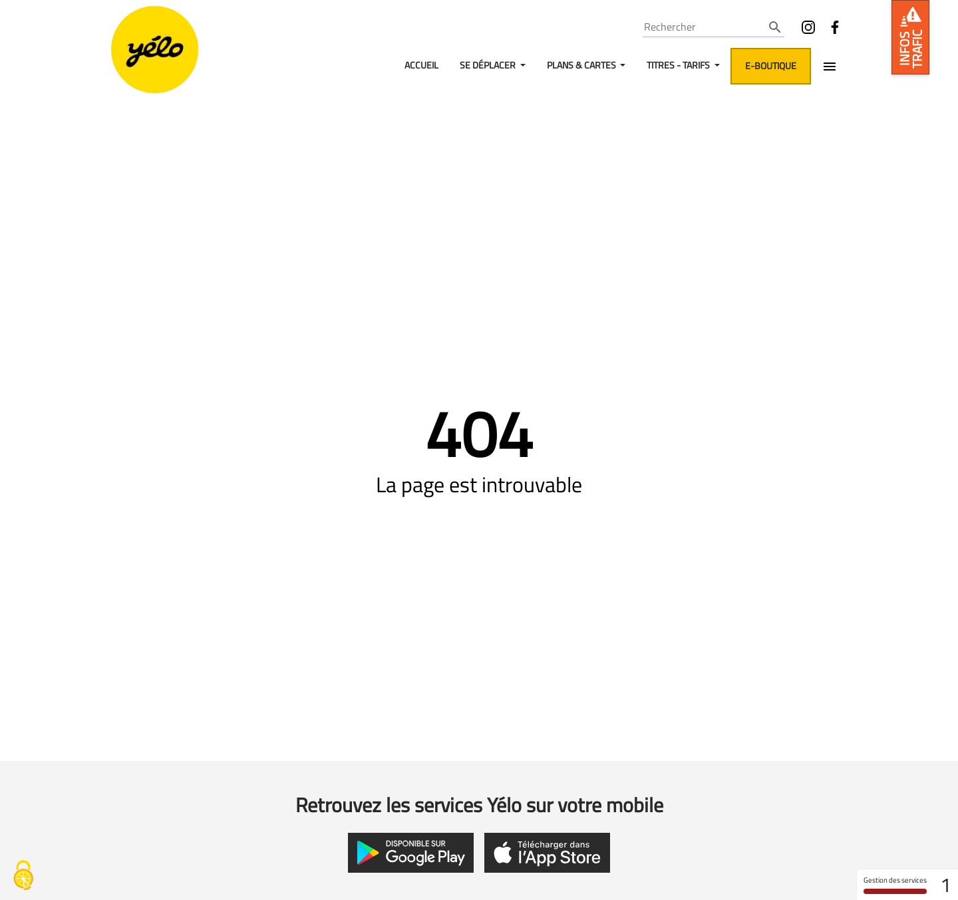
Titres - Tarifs (679, 65)
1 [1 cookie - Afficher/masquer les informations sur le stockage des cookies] (945, 884)
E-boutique (770, 66)
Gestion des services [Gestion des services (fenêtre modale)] (895, 884)
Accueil (421, 65)
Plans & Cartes (582, 65)
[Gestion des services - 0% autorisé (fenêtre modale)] (23, 876)
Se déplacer (489, 65)
